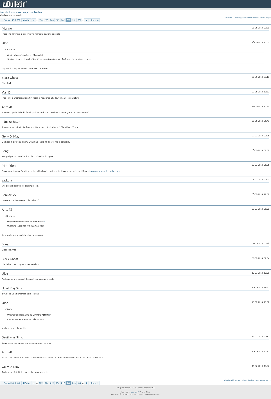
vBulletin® (135, 392)
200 (46, 20)
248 (57, 20)
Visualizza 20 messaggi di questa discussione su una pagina (247, 17)
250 (68, 20)
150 (41, 20)
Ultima (94, 20)
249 (63, 20)
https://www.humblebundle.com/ (104, 171)
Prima (26, 20)
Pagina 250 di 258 (12, 20)
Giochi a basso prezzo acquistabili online (21, 12)
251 (74, 20)
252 (79, 20)
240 (52, 20)
